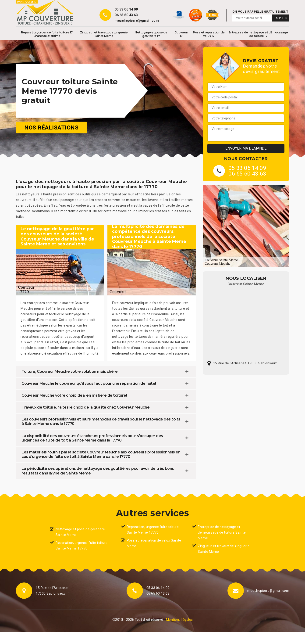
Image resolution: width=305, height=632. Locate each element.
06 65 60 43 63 (126, 15)
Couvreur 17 (181, 34)
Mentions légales (179, 619)
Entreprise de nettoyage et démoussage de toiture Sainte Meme (222, 532)
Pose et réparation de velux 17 (209, 34)
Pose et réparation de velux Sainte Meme (154, 543)
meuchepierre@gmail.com (137, 20)
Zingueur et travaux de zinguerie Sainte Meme (104, 34)
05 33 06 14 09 (126, 9)
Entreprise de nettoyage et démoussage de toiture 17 (258, 34)
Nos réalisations (51, 127)
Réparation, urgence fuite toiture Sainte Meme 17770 (82, 545)
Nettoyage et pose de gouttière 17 (151, 34)
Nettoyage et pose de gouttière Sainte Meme (80, 532)
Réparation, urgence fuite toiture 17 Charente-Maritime (47, 34)
